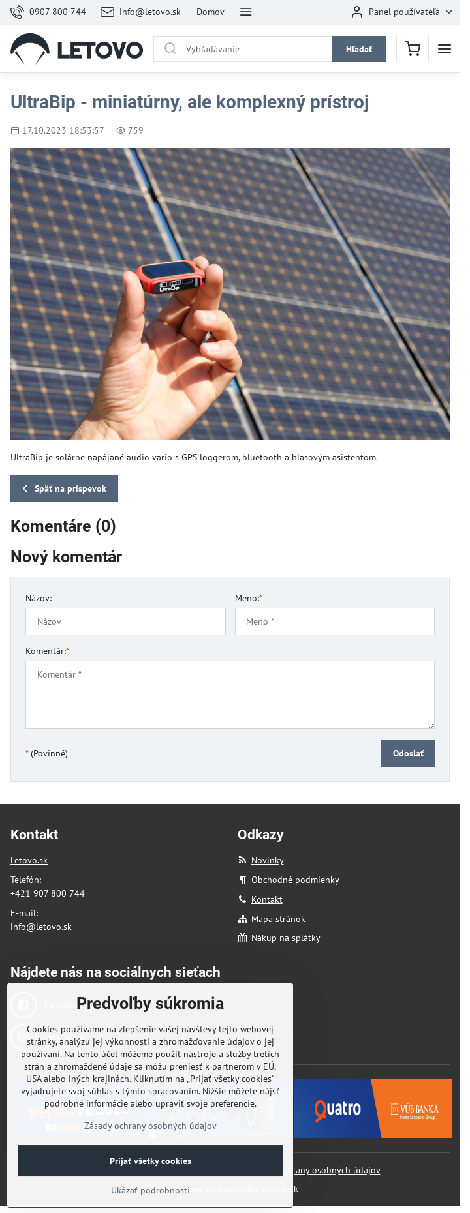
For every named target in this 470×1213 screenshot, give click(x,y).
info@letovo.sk (41, 927)
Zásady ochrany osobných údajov (314, 1170)
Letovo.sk (29, 860)
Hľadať (359, 49)
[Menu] (444, 49)
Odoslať (408, 753)
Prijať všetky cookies (150, 1191)
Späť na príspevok (62, 489)
